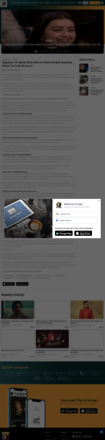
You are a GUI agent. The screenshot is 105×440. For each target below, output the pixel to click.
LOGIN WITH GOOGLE (63, 214)
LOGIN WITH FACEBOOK (63, 220)
